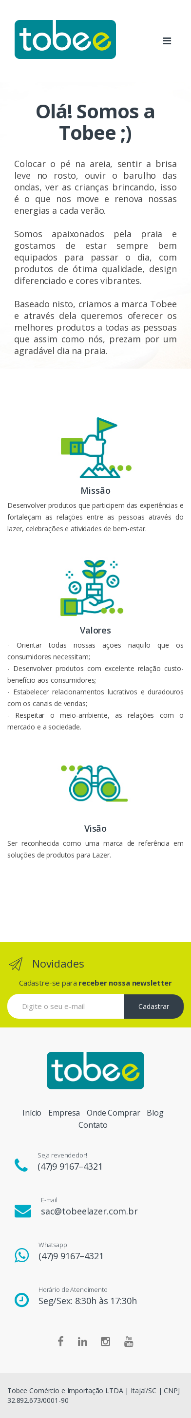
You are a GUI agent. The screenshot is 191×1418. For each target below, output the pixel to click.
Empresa (64, 1112)
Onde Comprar (113, 1112)
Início (31, 1112)
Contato (93, 1124)
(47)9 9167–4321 (70, 1166)
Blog (155, 1112)
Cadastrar (153, 1006)
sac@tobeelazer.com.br (89, 1211)
